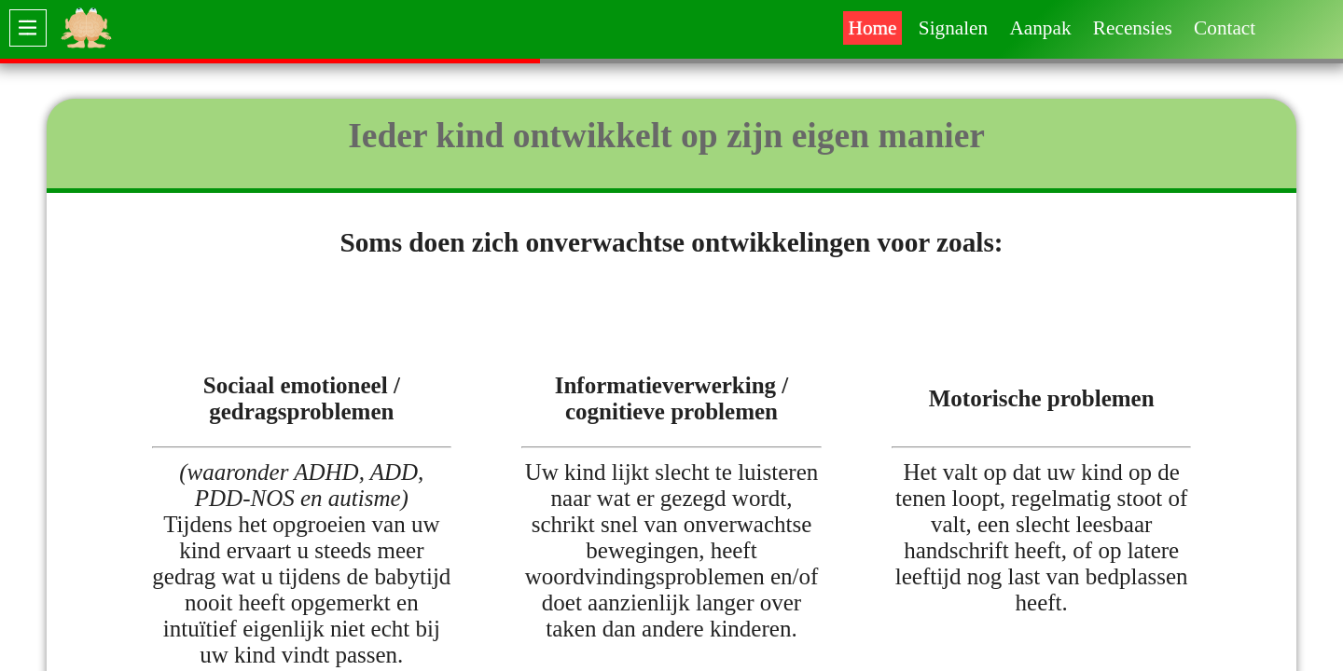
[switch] (28, 28)
